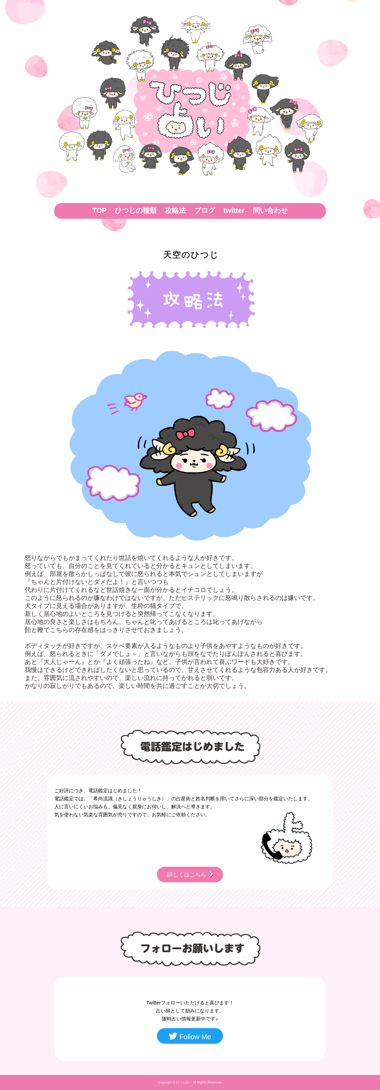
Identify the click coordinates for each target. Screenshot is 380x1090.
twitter (233, 210)
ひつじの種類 (136, 210)
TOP (99, 210)
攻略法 (175, 210)
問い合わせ (270, 210)
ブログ (204, 210)
